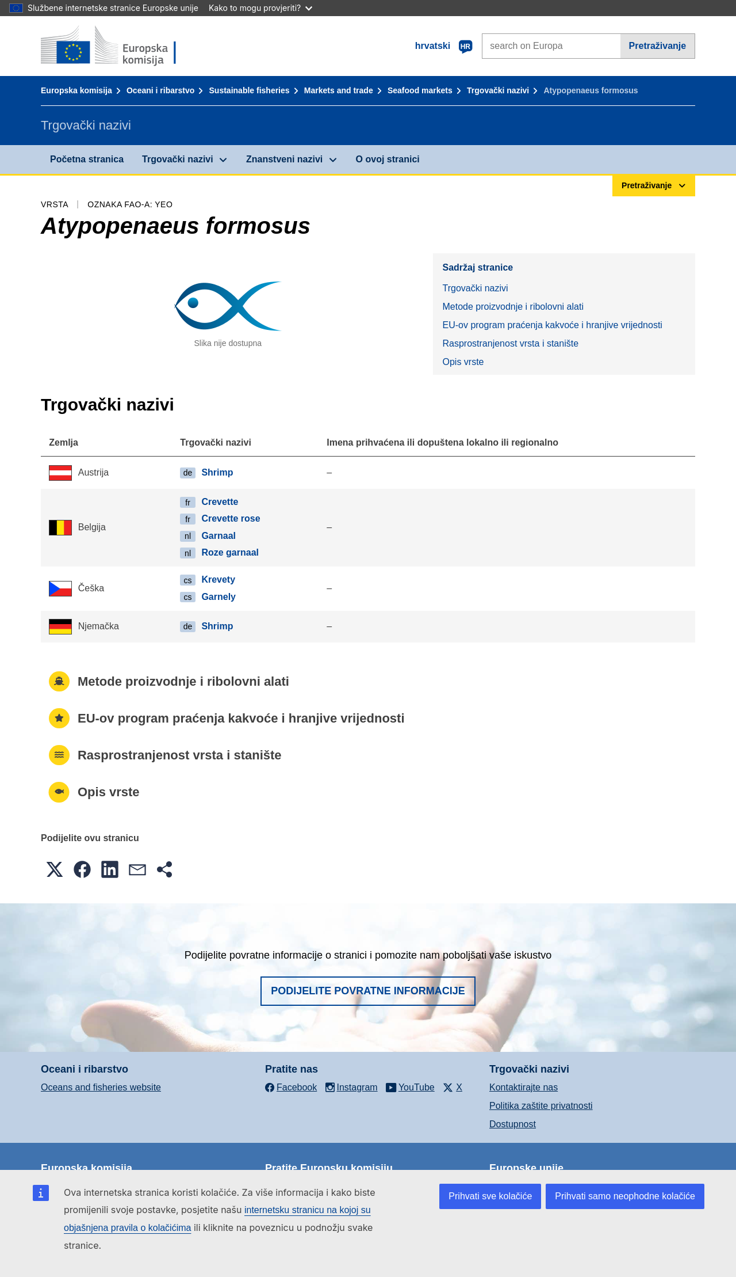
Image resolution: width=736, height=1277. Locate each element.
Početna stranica (87, 159)
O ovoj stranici (388, 159)
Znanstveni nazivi (284, 159)
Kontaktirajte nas (523, 1087)
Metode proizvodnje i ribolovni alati (512, 306)
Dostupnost (512, 1124)
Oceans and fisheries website (101, 1087)
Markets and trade (338, 90)
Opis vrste (463, 362)
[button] (54, 869)
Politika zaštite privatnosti (541, 1106)
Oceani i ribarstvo (160, 90)
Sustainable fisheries (249, 90)
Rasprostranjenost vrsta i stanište (510, 343)
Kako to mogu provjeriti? (260, 8)
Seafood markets (420, 90)
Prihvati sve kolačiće (490, 1196)
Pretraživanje (658, 46)
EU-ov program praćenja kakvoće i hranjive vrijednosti (552, 325)
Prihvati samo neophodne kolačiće (625, 1196)
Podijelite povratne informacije (368, 991)
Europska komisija (76, 90)
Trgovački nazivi (498, 90)
